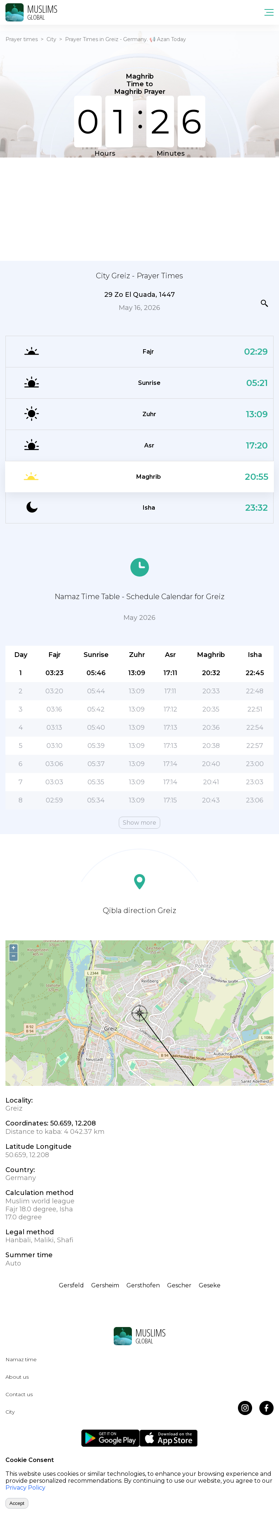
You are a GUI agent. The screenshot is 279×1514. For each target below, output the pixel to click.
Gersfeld (71, 1285)
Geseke (210, 1285)
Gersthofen (143, 1285)
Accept (16, 1503)
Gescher (179, 1285)
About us (17, 1377)
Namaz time (21, 1359)
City (51, 39)
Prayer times (21, 39)
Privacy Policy (25, 1487)
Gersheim (105, 1285)
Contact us (19, 1394)
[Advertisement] (139, 208)
